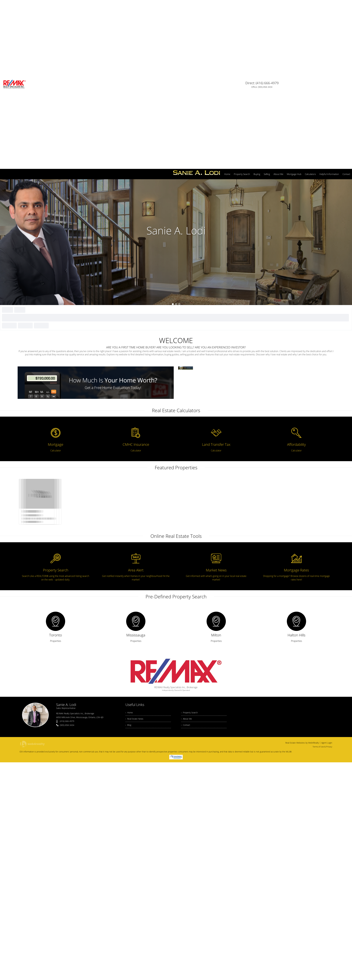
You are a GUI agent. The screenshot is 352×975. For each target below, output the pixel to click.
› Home (129, 557)
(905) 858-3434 (67, 570)
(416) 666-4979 (67, 566)
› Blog (128, 571)
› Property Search (190, 557)
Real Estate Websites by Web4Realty (302, 589)
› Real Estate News (134, 564)
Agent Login (326, 589)
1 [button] (173, 149)
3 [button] (179, 149)
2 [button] (176, 149)
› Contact (186, 571)
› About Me (187, 564)
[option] (176, 87)
